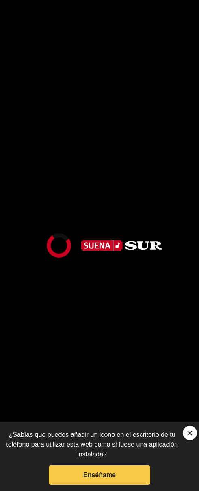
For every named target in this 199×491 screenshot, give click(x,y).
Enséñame (99, 474)
